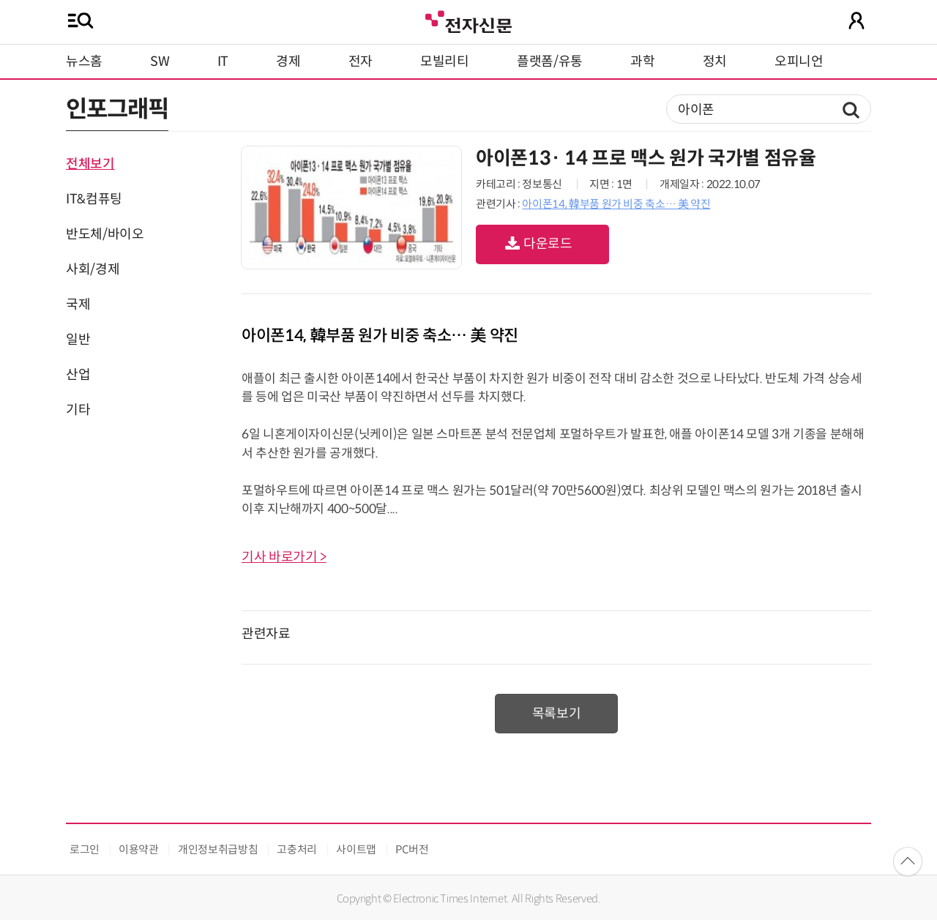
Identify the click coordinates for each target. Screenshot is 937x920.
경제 (288, 61)
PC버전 (412, 849)
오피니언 (799, 61)
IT (222, 61)
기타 (78, 410)
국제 (78, 304)
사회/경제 (92, 269)
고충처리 (297, 849)
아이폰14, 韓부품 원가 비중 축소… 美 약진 (616, 204)
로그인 (85, 849)
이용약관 (139, 849)
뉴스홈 (84, 61)
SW (159, 61)
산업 (78, 375)
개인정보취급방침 (218, 849)
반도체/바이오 (104, 234)
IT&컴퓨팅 (94, 199)
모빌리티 (444, 61)
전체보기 (90, 164)
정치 (715, 61)
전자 (360, 61)
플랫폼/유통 (550, 61)
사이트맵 (356, 849)
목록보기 (556, 714)
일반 (78, 340)
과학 (642, 61)
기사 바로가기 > (284, 557)
